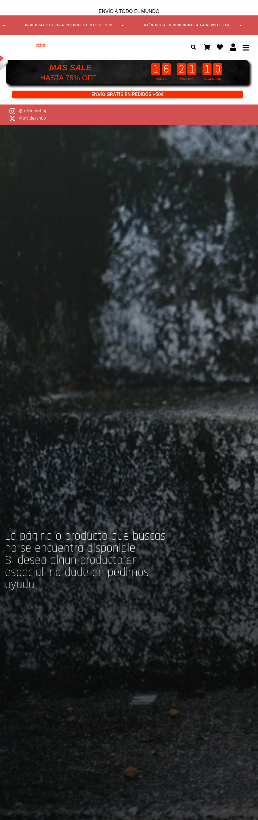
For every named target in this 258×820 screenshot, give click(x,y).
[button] (190, 47)
